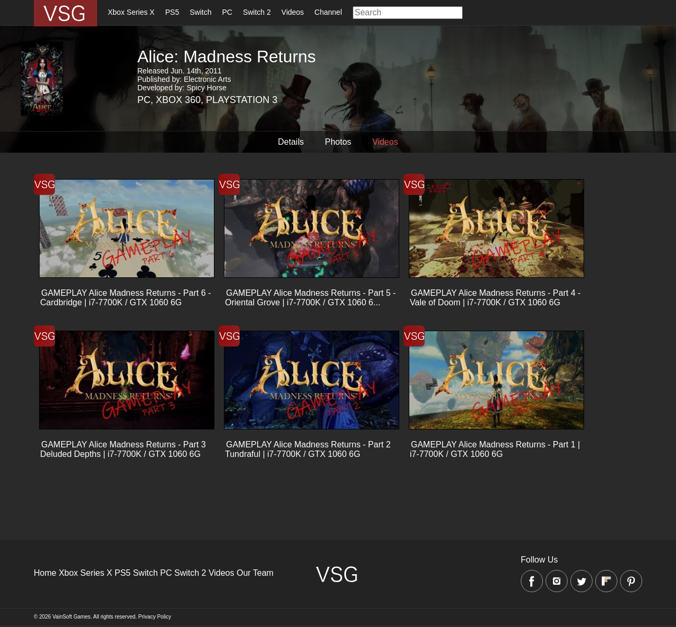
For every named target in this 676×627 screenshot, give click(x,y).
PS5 (172, 12)
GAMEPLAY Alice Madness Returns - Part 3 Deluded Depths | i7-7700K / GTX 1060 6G (123, 449)
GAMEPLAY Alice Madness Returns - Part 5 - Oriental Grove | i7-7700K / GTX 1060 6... (310, 297)
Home (45, 572)
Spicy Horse (206, 87)
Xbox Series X (131, 12)
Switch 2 (257, 12)
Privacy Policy (154, 617)
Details (291, 141)
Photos (338, 141)
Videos (292, 12)
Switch (200, 12)
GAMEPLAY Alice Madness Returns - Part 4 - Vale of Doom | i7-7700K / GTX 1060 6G (495, 297)
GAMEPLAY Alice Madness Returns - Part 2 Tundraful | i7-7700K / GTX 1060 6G (308, 449)
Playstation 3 (241, 100)
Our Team (255, 572)
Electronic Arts (207, 79)
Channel (328, 12)
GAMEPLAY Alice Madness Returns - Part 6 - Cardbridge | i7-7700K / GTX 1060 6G (125, 297)
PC (227, 12)
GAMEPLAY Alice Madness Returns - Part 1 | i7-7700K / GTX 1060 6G (495, 449)
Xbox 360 (178, 100)
